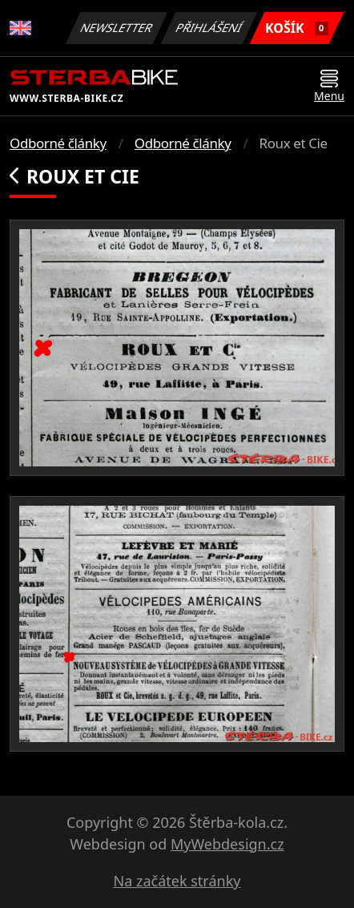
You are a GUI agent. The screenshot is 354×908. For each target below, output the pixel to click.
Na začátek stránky (177, 880)
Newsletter (116, 27)
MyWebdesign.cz (227, 844)
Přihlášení (208, 27)
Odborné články (58, 143)
